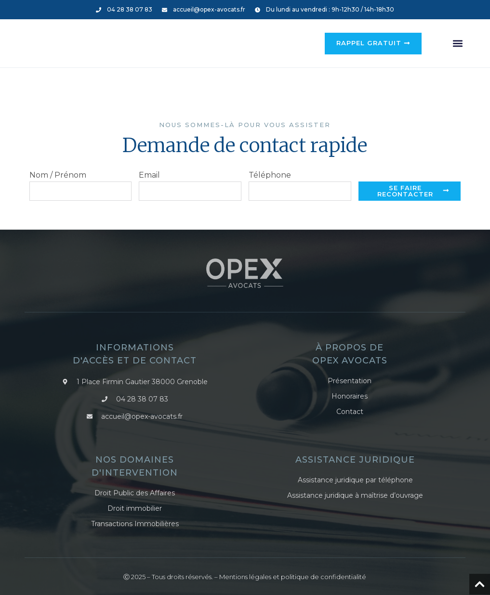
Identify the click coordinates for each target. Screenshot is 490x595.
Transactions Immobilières (135, 523)
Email (149, 175)
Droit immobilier (134, 508)
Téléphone (270, 175)
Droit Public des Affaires (134, 493)
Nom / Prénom (57, 175)
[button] (457, 44)
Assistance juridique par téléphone (355, 480)
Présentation (349, 381)
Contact (349, 411)
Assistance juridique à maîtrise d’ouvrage (355, 495)
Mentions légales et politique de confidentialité (292, 576)
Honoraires (349, 396)
